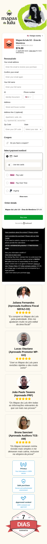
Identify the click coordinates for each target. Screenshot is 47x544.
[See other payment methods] (23, 196)
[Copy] (23, 247)
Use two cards (18, 165)
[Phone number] (37, 97)
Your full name (9, 82)
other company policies (28, 266)
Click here (32, 51)
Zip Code (7, 125)
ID (5, 92)
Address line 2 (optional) (13, 112)
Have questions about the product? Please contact (21, 232)
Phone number (29, 92)
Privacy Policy (13, 266)
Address (7, 102)
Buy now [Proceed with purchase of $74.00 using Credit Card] (23, 217)
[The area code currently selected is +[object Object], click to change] (28, 97)
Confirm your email (11, 72)
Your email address (11, 62)
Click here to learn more (13, 255)
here (28, 273)
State (26, 125)
